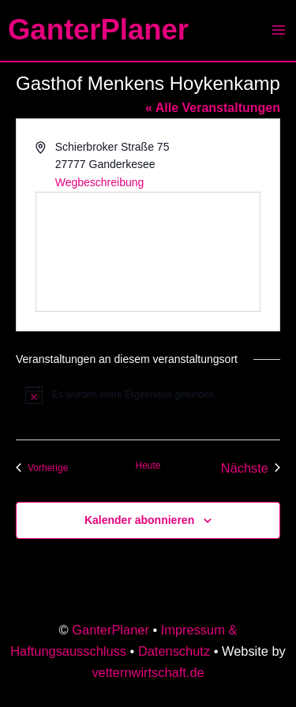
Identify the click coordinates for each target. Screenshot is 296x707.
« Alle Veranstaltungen (212, 107)
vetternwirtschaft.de (148, 672)
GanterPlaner (98, 29)
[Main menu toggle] (278, 30)
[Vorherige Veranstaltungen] (42, 468)
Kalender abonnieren (139, 520)
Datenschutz (174, 651)
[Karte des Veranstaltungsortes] (148, 252)
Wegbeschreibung (99, 182)
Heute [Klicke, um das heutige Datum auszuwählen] (147, 465)
